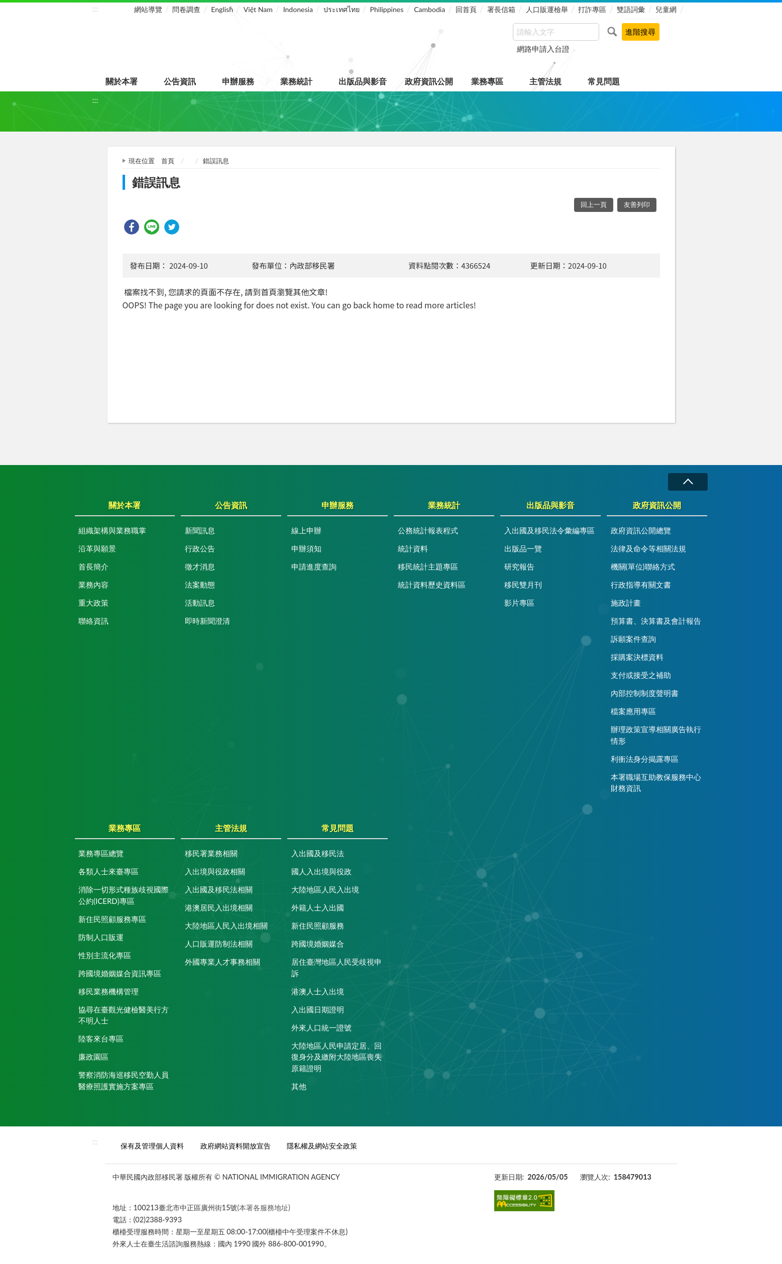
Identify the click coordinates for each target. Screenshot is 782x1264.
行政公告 (200, 548)
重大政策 (93, 602)
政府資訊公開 (429, 81)
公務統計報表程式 (428, 530)
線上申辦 (306, 530)
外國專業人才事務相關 (222, 961)
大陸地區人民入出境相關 (226, 925)
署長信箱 (501, 9)
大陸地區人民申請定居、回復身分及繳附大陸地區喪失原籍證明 (336, 1057)
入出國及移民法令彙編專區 (549, 530)
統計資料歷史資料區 (432, 584)
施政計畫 (626, 602)
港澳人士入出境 (317, 991)
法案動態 (200, 584)
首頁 (167, 161)
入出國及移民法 (317, 853)
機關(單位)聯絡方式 (643, 566)
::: (95, 8)
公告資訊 (180, 81)
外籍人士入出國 (317, 907)
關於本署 (121, 81)
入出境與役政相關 (215, 871)
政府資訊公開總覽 (641, 530)
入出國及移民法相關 (219, 889)
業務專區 (487, 81)
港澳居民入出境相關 (219, 907)
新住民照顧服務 (317, 925)
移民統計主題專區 (428, 566)
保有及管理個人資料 (152, 1145)
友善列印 (637, 204)
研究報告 (519, 566)
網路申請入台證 (543, 48)
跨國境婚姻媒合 (317, 943)
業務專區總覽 (101, 853)
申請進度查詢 (314, 566)
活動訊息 (200, 602)
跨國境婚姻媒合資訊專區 (119, 973)
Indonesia (298, 9)
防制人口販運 (101, 937)
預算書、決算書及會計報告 (656, 620)
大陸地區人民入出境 (325, 889)
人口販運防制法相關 (219, 943)
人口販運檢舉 (547, 9)
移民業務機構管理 (108, 991)
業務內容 (93, 584)
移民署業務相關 (211, 853)
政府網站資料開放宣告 (235, 1145)
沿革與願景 (97, 548)
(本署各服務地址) (263, 1207)
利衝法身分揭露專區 (645, 758)
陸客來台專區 (101, 1038)
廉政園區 (93, 1056)
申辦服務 (238, 81)
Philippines (387, 9)
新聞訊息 (200, 530)
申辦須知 (306, 548)
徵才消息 (200, 566)
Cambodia (429, 9)
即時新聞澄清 (207, 620)
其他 (298, 1086)
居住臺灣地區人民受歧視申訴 (336, 967)
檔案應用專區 (633, 711)
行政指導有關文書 (641, 584)
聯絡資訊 (93, 620)
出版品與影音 (363, 81)
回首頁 (466, 9)
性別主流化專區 (104, 955)
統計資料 (413, 548)
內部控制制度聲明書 (645, 693)
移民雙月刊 (523, 584)
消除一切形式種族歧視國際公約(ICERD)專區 (123, 895)
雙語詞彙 (631, 9)
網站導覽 (148, 9)
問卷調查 (186, 9)
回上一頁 (594, 204)
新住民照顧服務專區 (112, 919)
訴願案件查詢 (633, 638)
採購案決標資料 (637, 656)
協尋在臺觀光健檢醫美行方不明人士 (123, 1015)
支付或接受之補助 (641, 674)
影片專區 (519, 602)
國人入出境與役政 (321, 871)
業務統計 (296, 81)
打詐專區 (592, 9)
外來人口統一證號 (321, 1027)
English (222, 9)
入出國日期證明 (317, 1009)
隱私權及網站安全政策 (322, 1145)
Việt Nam (258, 9)
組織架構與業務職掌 (112, 530)
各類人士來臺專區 (108, 871)
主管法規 (545, 81)
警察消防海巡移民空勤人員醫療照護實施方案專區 (123, 1080)
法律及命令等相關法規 (648, 548)
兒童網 (666, 9)
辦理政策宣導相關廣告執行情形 (656, 735)
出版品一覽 (523, 548)
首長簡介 (93, 566)
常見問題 (604, 81)
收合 (687, 482)
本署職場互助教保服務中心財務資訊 (656, 782)
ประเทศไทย (341, 9)
